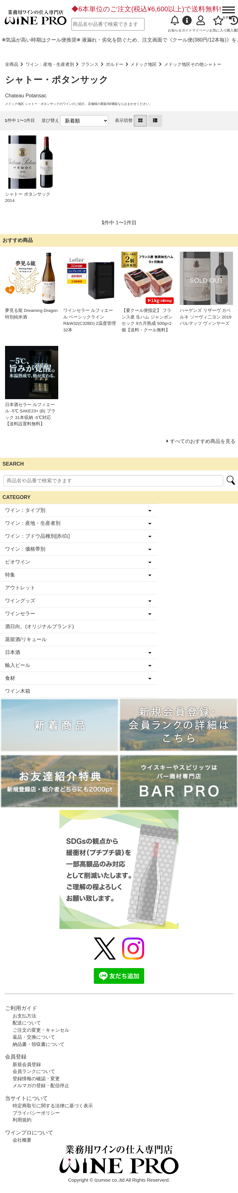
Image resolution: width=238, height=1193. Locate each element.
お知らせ (175, 24)
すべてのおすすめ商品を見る (202, 441)
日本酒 (12, 652)
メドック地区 (143, 64)
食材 (10, 678)
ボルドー (114, 64)
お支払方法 (24, 1015)
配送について (27, 1022)
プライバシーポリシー (36, 1113)
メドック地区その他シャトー (192, 64)
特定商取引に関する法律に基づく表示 (53, 1105)
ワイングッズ (20, 600)
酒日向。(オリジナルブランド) (39, 626)
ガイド (187, 24)
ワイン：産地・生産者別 (50, 64)
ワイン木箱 (17, 691)
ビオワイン (17, 562)
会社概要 (22, 1140)
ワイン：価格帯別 (25, 549)
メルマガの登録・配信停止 (41, 1085)
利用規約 (22, 1119)
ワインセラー (20, 613)
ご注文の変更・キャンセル (41, 1030)
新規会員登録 (27, 1064)
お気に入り (218, 24)
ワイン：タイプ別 (25, 510)
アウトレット (20, 587)
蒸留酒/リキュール (26, 639)
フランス (90, 64)
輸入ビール (17, 665)
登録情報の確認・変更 (36, 1078)
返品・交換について (34, 1037)
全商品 (11, 64)
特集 (10, 574)
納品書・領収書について (39, 1044)
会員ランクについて (34, 1071)
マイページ (200, 24)
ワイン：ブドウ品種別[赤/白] (37, 536)
